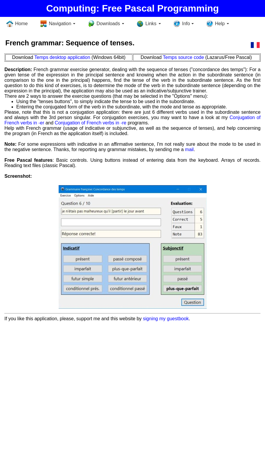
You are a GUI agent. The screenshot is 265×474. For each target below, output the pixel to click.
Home (21, 23)
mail (189, 149)
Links (150, 23)
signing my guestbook (166, 318)
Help (220, 23)
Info (186, 23)
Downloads (108, 23)
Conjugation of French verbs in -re (90, 122)
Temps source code (183, 57)
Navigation (60, 23)
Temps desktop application (62, 57)
